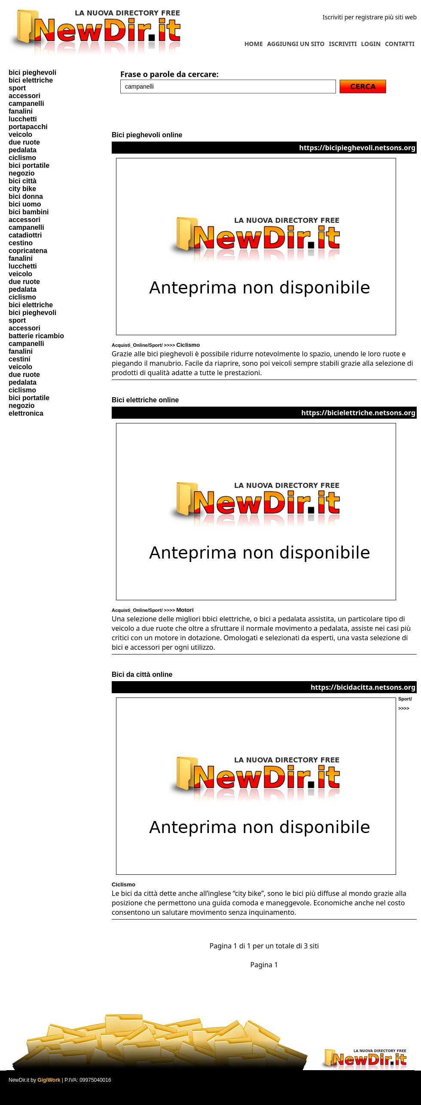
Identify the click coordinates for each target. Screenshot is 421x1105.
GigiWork (48, 1080)
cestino (21, 243)
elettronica (26, 413)
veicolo (20, 134)
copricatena (28, 250)
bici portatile (29, 165)
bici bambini (29, 212)
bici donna (26, 196)
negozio (21, 173)
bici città (23, 181)
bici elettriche (31, 80)
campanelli (26, 103)
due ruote (24, 142)
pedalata (23, 150)
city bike (22, 188)
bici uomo (25, 204)
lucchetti (23, 119)
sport (17, 88)
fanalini (21, 111)
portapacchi (28, 126)
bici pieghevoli (32, 72)
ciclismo (22, 157)
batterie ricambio (36, 336)
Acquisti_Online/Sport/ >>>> (156, 345)
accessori (24, 95)
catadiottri (25, 235)
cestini (20, 359)
